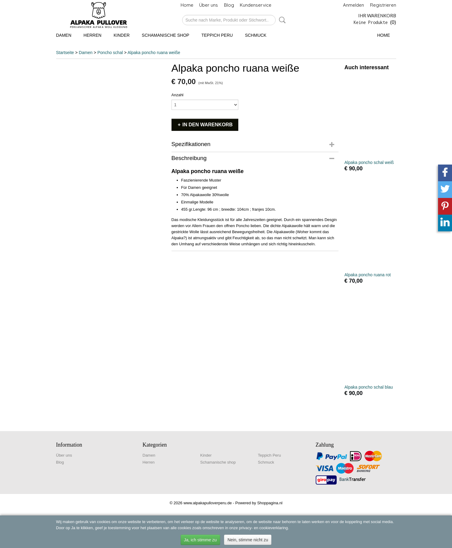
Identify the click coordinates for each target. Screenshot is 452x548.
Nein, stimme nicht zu (247, 539)
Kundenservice (255, 5)
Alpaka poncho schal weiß (369, 162)
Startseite (65, 52)
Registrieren (383, 5)
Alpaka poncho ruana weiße (153, 52)
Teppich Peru (217, 35)
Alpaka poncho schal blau (369, 387)
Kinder (122, 35)
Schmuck (256, 35)
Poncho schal (110, 52)
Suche (281, 20)
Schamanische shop (165, 35)
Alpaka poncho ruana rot (368, 274)
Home (187, 5)
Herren (92, 35)
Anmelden (353, 5)
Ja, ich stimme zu (200, 539)
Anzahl (178, 95)
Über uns (208, 5)
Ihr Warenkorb (377, 15)
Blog (229, 5)
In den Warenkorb (207, 124)
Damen (64, 35)
